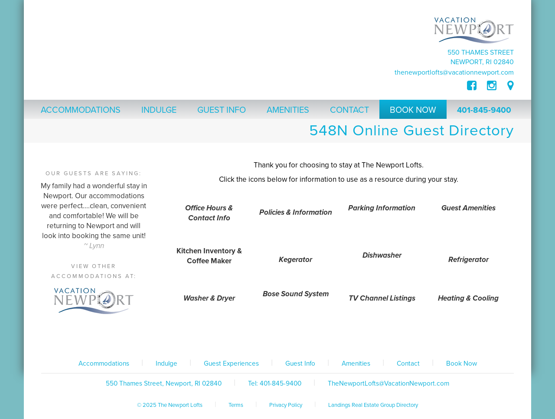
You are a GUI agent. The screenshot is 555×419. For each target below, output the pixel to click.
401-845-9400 (484, 110)
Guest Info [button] (221, 110)
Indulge (166, 363)
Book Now (461, 363)
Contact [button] (349, 110)
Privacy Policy (285, 405)
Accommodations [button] (81, 110)
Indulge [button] (158, 110)
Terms (236, 405)
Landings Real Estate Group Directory (373, 405)
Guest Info (300, 363)
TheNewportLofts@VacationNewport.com (454, 72)
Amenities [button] (288, 110)
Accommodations (103, 363)
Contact (408, 363)
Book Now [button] (413, 110)
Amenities (356, 363)
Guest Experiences (231, 363)
